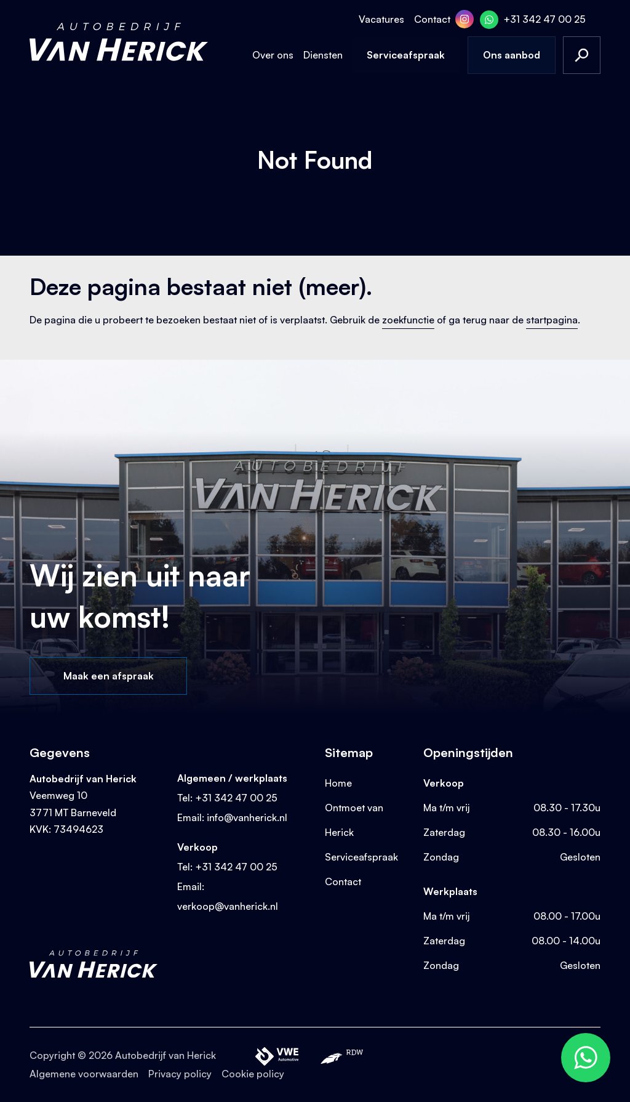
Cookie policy (252, 1074)
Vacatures (381, 19)
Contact (432, 19)
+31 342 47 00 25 (544, 19)
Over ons (272, 55)
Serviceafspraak (406, 55)
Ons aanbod (511, 55)
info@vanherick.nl (247, 817)
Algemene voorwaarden (84, 1074)
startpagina (552, 320)
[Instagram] (464, 19)
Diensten (323, 55)
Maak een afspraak (108, 676)
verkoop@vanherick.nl (227, 906)
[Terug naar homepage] (119, 42)
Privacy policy (180, 1074)
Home (338, 783)
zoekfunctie (408, 320)
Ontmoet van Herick (354, 819)
